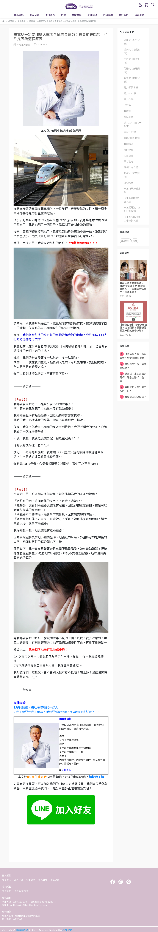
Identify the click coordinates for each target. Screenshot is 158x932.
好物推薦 (128, 182)
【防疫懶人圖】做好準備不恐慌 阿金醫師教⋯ (133, 356)
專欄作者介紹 (131, 167)
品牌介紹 (18, 879)
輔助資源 (128, 144)
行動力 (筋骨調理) (132, 70)
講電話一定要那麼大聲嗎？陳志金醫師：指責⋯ (133, 377)
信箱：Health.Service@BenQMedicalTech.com (25, 904)
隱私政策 (54, 879)
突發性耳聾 (130, 132)
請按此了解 (96, 777)
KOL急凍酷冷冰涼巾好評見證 (132, 218)
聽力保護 (128, 99)
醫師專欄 (128, 149)
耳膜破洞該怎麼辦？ (133, 397)
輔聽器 (127, 111)
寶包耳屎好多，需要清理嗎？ (133, 365)
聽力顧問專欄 (131, 87)
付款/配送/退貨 (21, 890)
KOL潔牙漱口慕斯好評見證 (132, 209)
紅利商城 (92, 15)
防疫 (135, 240)
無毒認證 (30, 879)
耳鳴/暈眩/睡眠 (132, 138)
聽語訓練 (128, 117)
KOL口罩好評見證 (132, 190)
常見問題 (42, 879)
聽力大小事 (130, 93)
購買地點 (139, 15)
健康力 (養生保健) (132, 41)
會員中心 (6, 879)
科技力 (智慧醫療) (132, 175)
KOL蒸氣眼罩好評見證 (132, 199)
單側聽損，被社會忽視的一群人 (133, 389)
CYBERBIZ (67, 930)
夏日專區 (50, 15)
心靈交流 (128, 155)
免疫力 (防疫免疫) (132, 60)
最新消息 (128, 161)
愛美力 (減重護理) (132, 51)
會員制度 (6, 890)
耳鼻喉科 (125, 240)
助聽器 (127, 105)
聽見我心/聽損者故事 (133, 124)
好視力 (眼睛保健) (132, 79)
